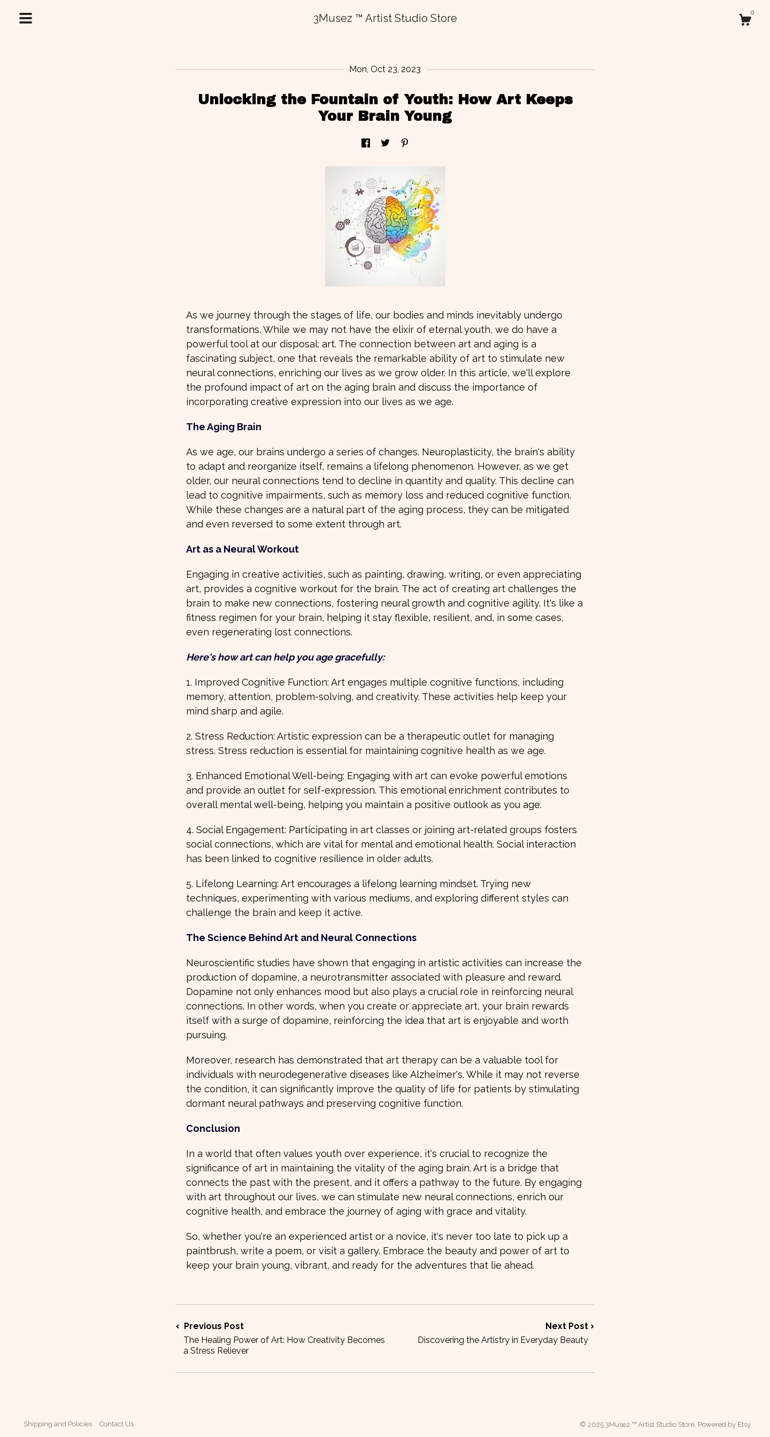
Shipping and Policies (58, 1424)
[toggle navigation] (25, 18)
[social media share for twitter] (385, 143)
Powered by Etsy (724, 1424)
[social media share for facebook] (365, 143)
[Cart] (745, 21)
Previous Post (280, 1338)
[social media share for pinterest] (405, 143)
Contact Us (116, 1424)
